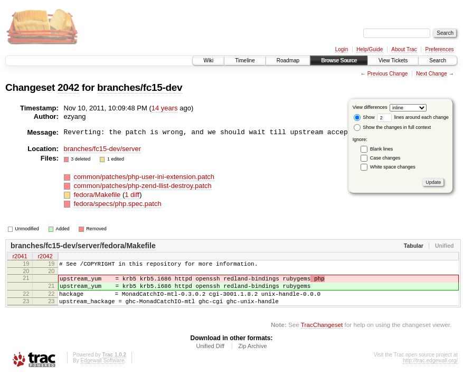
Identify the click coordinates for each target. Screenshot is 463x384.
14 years (165, 108)
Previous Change (387, 74)
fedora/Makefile (97, 195)
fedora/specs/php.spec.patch (117, 204)
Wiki (208, 60)
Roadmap (288, 60)
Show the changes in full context (392, 127)
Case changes (385, 158)
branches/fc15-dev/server (102, 149)
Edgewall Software (102, 370)
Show (364, 117)
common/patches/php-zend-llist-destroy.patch (142, 186)
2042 (68, 87)
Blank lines (381, 149)
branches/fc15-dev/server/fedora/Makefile (83, 245)
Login (341, 49)
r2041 (19, 257)
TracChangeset (322, 334)
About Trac (404, 49)
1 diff (132, 195)
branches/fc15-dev (139, 87)
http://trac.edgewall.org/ (430, 370)
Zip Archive (252, 355)
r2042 (44, 257)
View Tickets (393, 60)
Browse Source (339, 60)
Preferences (440, 49)
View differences (370, 107)
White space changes (392, 167)
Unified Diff (210, 355)
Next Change (431, 74)
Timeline (244, 60)
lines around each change (413, 117)
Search (437, 60)
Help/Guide (369, 49)
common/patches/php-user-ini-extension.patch (143, 177)
